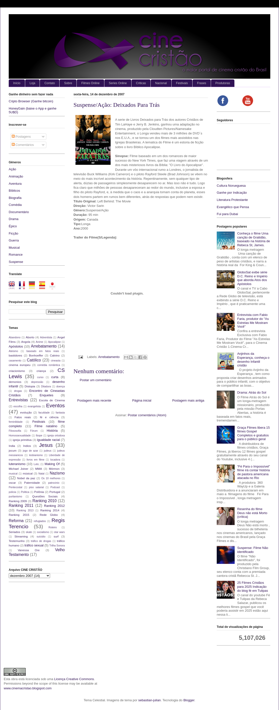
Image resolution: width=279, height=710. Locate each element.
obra (14, 679)
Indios (27, 445)
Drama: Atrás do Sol (251, 392)
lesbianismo (36, 455)
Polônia (39, 491)
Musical (14, 247)
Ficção (13, 233)
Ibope (39, 435)
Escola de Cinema (52, 400)
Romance (16, 254)
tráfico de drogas (41, 541)
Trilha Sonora (57, 545)
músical (28, 473)
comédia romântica (48, 365)
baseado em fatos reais (42, 351)
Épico (13, 226)
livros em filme (36, 459)
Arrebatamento (109, 357)
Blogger (188, 700)
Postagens (21, 136)
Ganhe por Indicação (232, 192)
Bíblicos (14, 190)
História (52, 430)
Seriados (14, 531)
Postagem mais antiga (188, 400)
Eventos (55, 405)
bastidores (15, 355)
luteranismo (17, 464)
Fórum (34, 430)
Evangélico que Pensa (233, 207)
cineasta (56, 360)
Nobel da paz (26, 478)
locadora (55, 459)
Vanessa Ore (29, 550)
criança (41, 370)
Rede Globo (49, 514)
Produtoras (222, 83)
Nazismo (57, 473)
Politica (25, 492)
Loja (32, 83)
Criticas (141, 83)
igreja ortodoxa (56, 435)
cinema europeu (19, 364)
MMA (38, 468)
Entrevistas (18, 400)
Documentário (19, 212)
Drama (13, 219)
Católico (34, 360)
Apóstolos (16, 346)
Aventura (15, 183)
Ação (12, 169)
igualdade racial (48, 440)
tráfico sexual (34, 545)
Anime (39, 342)
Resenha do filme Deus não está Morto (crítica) (252, 513)
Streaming (21, 536)
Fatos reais (22, 417)
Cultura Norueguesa (231, 185)
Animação (16, 176)
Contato (49, 83)
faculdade (44, 412)
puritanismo (15, 496)
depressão (37, 382)
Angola (25, 341)
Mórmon (54, 468)
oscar (12, 482)
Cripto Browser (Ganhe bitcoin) (31, 101)
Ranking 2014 (49, 510)
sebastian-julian (149, 700)
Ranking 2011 (21, 505)
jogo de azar (30, 450)
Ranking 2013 (24, 510)
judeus (48, 450)
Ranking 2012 (54, 506)
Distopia (30, 386)
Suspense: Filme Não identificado (252, 550)
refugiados (40, 521)
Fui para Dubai (227, 214)
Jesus (46, 445)
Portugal (54, 491)
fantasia (60, 412)
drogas (18, 391)
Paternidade (32, 482)
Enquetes (46, 395)
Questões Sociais (45, 496)
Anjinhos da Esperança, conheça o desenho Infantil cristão (253, 359)
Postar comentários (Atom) (147, 415)
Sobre (68, 83)
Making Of (52, 464)
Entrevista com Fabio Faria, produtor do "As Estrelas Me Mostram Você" (253, 320)
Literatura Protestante (232, 200)
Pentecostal (15, 487)
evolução (26, 412)
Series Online (118, 83)
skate (29, 532)
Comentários (23, 145)
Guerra (14, 240)
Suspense (16, 262)
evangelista (34, 406)
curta (54, 377)
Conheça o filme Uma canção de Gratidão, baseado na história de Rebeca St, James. (253, 239)
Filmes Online (90, 83)
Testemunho (17, 540)
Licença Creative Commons (74, 679)
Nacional (161, 83)
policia (12, 492)
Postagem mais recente (94, 400)
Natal (41, 473)
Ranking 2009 (18, 501)
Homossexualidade (20, 435)
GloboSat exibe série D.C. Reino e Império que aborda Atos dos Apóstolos (252, 278)
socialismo (43, 532)
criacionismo (17, 370)
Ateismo (13, 351)
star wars (59, 532)
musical (13, 473)
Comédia (15, 205)
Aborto (30, 337)
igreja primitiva (22, 439)
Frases (201, 83)
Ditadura (46, 386)
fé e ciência (49, 417)
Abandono (14, 337)
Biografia (15, 198)
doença (60, 386)
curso (40, 377)
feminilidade (15, 421)
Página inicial (141, 400)
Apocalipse (54, 342)
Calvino (55, 355)
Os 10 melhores (51, 478)
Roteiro (53, 527)
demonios (15, 381)
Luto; (36, 464)
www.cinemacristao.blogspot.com (28, 688)
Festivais (182, 83)
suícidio (41, 536)
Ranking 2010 (44, 501)
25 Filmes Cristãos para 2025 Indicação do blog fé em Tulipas (252, 586)
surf (56, 536)
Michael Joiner (18, 468)
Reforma (16, 521)
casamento (15, 360)
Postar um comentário (95, 380)
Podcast (55, 487)
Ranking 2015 (19, 514)
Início (16, 83)
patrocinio (53, 482)
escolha (17, 406)
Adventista (46, 337)
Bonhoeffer (36, 355)
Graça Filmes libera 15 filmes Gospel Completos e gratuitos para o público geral (253, 433)
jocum (12, 450)
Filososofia (15, 430)
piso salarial (36, 487)
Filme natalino (46, 426)
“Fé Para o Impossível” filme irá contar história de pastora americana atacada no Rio (253, 472)
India (12, 445)
